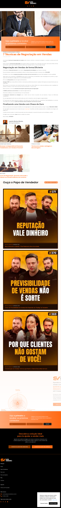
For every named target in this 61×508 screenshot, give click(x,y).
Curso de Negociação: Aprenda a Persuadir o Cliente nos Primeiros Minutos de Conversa (14, 176)
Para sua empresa (4, 474)
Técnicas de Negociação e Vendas (11, 52)
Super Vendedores (4, 469)
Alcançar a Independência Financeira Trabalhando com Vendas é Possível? (11, 147)
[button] (51, 182)
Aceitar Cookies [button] (53, 503)
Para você (3, 472)
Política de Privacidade (5, 487)
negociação (27, 108)
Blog (1, 477)
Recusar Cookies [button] (44, 503)
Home (2, 466)
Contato (2, 480)
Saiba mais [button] (54, 499)
